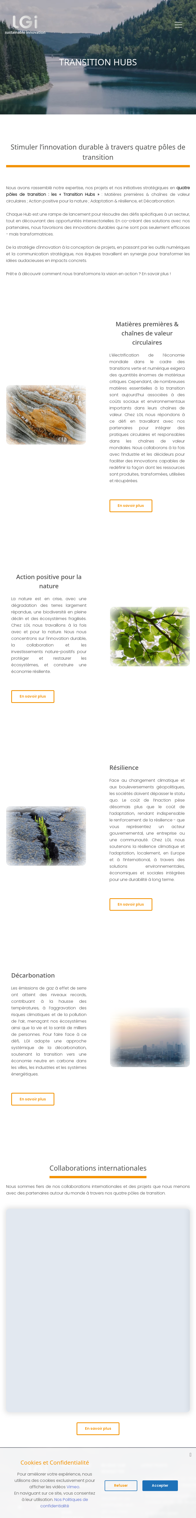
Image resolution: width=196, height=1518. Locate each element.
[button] (178, 25)
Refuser (121, 1485)
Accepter (160, 1485)
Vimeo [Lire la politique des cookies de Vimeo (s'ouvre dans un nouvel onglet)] (73, 1487)
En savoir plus (134, 506)
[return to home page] (25, 25)
